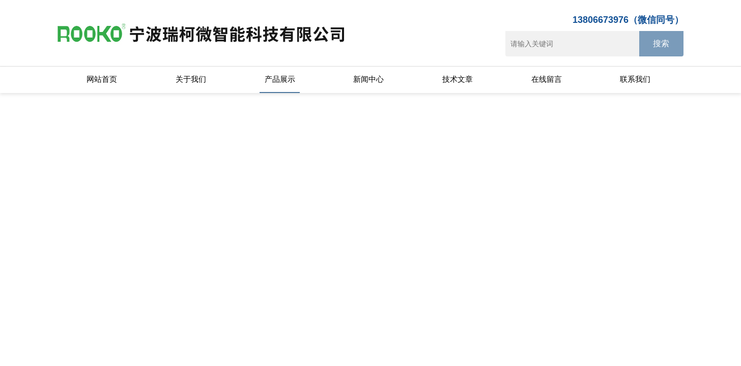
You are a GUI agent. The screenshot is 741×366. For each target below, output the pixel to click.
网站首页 (102, 79)
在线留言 (546, 79)
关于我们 (191, 79)
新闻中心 (368, 79)
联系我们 (635, 79)
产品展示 (280, 79)
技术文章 (457, 79)
